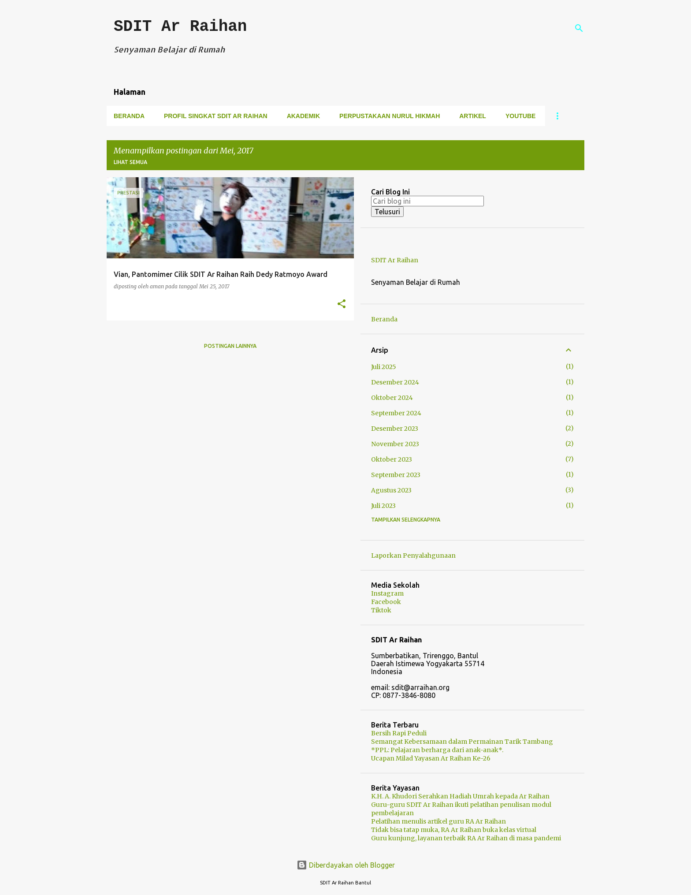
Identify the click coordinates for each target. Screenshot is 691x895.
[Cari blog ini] (427, 201)
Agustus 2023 (391, 490)
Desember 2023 (394, 429)
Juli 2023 (383, 506)
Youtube (520, 115)
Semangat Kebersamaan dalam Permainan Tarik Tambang (462, 742)
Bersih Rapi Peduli (399, 733)
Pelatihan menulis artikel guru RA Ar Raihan (438, 821)
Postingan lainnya (230, 346)
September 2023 (395, 475)
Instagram (387, 593)
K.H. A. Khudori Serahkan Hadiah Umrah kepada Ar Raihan (460, 796)
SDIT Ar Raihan (180, 27)
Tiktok (381, 610)
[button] (341, 304)
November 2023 (395, 444)
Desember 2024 (395, 382)
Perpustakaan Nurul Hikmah (389, 115)
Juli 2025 (383, 367)
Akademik (303, 115)
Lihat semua (130, 162)
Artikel (472, 115)
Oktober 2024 (392, 398)
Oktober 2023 (391, 459)
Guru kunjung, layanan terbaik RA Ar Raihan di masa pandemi (466, 838)
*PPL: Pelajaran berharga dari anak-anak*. (437, 750)
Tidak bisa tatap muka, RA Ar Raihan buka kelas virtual (453, 830)
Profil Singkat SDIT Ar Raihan (215, 115)
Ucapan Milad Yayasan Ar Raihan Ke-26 (430, 758)
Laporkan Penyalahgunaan (413, 555)
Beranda (129, 115)
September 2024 (396, 413)
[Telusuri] (579, 28)
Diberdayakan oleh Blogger (346, 865)
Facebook (386, 602)
